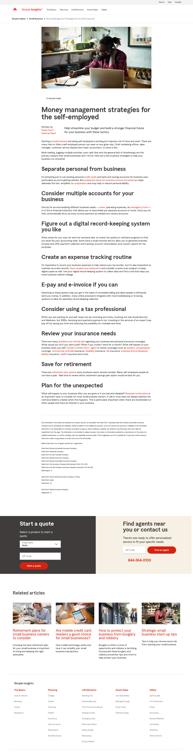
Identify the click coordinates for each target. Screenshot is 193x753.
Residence (19, 713)
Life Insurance (54, 724)
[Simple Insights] (32, 11)
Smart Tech (121, 707)
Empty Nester (88, 741)
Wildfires (154, 730)
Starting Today (122, 713)
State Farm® (48, 132)
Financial (52, 707)
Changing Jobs (88, 719)
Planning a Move (89, 724)
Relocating (86, 736)
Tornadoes (154, 724)
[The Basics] (51, 10)
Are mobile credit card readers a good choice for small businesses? (73, 634)
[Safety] (104, 10)
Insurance (52, 719)
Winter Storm (156, 736)
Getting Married (89, 701)
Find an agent (162, 550)
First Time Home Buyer (92, 707)
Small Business (54, 736)
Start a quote (34, 566)
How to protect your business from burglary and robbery (117, 634)
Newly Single (87, 730)
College (51, 696)
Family (17, 707)
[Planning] (64, 10)
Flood (152, 707)
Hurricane (154, 713)
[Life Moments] (77, 10)
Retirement (53, 730)
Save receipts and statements (85, 268)
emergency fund (139, 207)
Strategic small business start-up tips (159, 632)
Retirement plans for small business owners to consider (31, 634)
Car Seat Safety (123, 696)
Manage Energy (123, 701)
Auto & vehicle (20, 696)
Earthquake (155, 696)
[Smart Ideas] (92, 10)
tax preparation (79, 183)
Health (51, 713)
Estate (51, 701)
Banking (18, 701)
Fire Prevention (156, 701)
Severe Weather (157, 719)
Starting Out (87, 696)
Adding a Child (88, 713)
